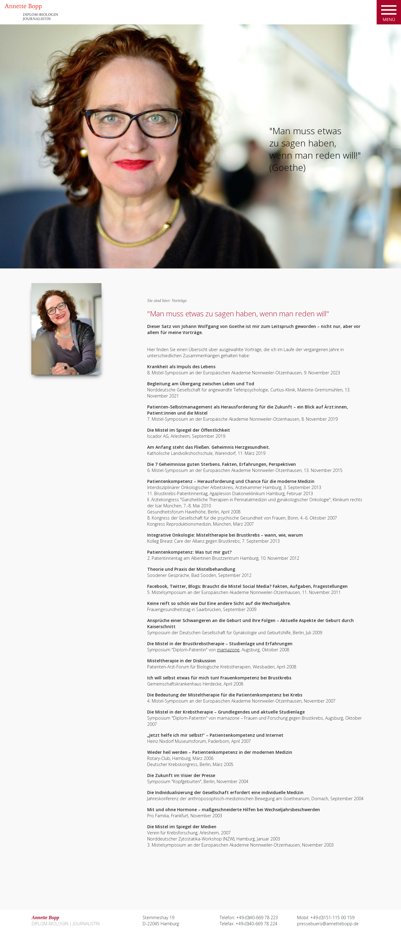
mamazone (228, 650)
